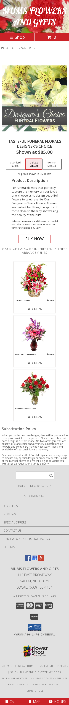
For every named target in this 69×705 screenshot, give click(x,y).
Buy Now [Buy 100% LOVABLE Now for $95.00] (34, 309)
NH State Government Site (49, 678)
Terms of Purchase (45, 684)
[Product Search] (35, 475)
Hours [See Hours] (57, 701)
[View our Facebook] (28, 559)
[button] (34, 627)
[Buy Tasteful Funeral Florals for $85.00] (34, 239)
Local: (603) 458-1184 (34, 587)
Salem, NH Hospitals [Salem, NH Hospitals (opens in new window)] (53, 665)
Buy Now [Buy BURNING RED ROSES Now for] (34, 417)
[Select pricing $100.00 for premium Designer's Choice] (52, 164)
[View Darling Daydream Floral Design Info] (34, 334)
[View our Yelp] (41, 559)
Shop (17, 37)
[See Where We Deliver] (34, 495)
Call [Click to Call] (11, 701)
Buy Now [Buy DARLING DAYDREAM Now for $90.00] (34, 363)
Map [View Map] (34, 701)
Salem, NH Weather (14, 678)
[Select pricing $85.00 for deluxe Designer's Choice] (34, 164)
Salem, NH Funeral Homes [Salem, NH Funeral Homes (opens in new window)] (18, 665)
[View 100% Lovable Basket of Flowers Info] (34, 280)
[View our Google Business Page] (34, 559)
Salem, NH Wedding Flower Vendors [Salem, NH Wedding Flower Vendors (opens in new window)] (35, 672)
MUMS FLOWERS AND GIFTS (34, 16)
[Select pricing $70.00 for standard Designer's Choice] (15, 164)
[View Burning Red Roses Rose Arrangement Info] (34, 388)
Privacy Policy (18, 684)
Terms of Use (34, 690)
